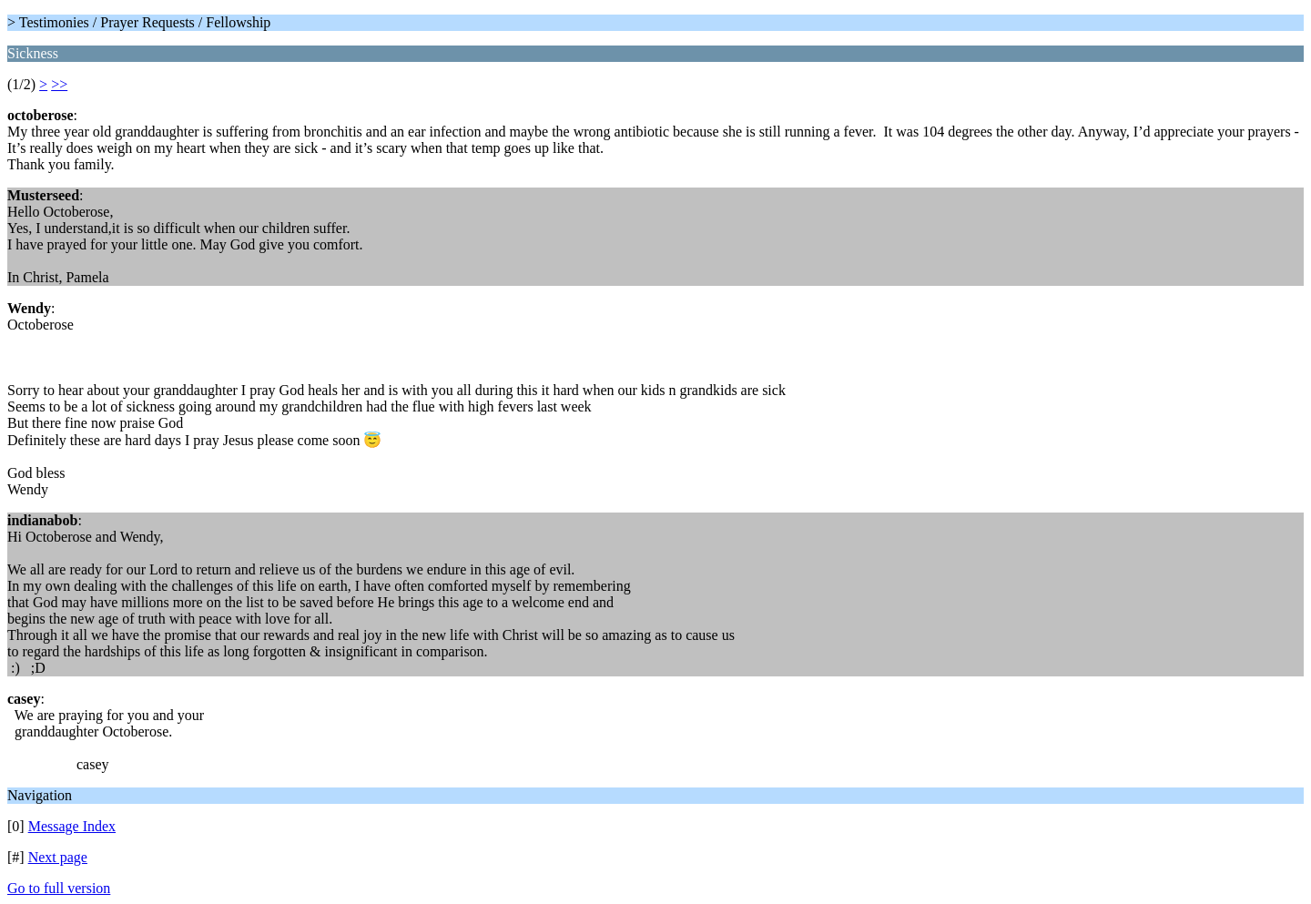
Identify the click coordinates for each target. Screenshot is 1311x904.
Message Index (72, 826)
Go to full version (58, 888)
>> (59, 84)
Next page (57, 857)
